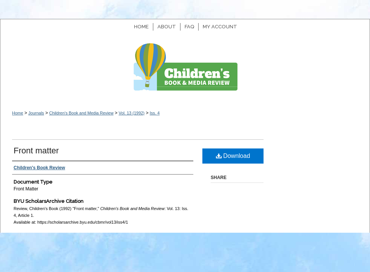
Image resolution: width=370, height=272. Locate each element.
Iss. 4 (154, 113)
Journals (36, 113)
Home (17, 113)
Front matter (36, 150)
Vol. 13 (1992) (132, 113)
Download (233, 156)
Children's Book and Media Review (185, 71)
